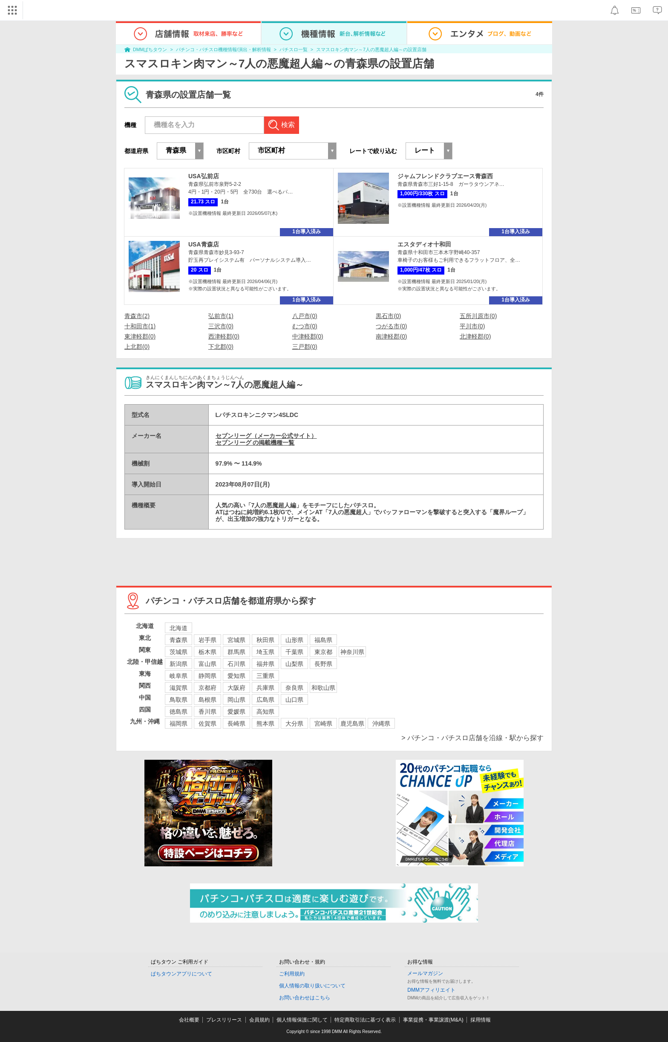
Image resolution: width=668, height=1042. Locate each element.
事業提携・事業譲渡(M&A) (433, 1020)
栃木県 (207, 651)
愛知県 (236, 675)
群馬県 (236, 651)
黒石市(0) (388, 316)
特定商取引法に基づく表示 (365, 1020)
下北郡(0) (220, 347)
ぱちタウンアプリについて (181, 974)
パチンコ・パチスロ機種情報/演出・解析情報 (223, 49)
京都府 (207, 687)
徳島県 (178, 711)
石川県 (236, 663)
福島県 (323, 640)
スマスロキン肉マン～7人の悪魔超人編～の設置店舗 (371, 49)
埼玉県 (265, 651)
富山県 (207, 663)
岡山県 (236, 699)
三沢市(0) (220, 326)
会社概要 (189, 1020)
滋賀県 (178, 687)
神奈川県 (352, 651)
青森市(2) (137, 316)
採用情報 (480, 1020)
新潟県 (178, 663)
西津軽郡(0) (223, 336)
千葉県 (294, 651)
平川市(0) (472, 326)
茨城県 (178, 651)
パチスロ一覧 (293, 49)
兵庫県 (265, 687)
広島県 (265, 699)
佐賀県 (207, 723)
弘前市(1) (220, 316)
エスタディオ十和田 (424, 244)
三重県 (265, 675)
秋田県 (265, 640)
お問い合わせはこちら (304, 998)
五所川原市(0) (478, 316)
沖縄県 (381, 723)
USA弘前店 (203, 176)
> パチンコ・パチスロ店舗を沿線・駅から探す (472, 737)
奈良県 (294, 687)
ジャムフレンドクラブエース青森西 (445, 176)
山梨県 (294, 663)
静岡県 (207, 675)
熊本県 (265, 723)
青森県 (178, 640)
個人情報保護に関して (302, 1020)
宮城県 (236, 640)
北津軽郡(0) (475, 336)
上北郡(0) (137, 347)
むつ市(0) (304, 326)
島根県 (207, 699)
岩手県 (207, 640)
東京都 (323, 651)
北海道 (178, 628)
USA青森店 (203, 244)
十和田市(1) (139, 326)
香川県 (207, 711)
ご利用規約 (292, 974)
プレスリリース (224, 1020)
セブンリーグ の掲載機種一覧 (255, 442)
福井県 (265, 663)
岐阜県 (178, 675)
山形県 (294, 640)
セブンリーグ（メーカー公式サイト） (266, 435)
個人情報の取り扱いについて (312, 986)
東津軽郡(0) (139, 336)
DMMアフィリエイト (431, 990)
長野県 (323, 663)
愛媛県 (236, 711)
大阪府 (236, 687)
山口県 (294, 699)
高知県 (265, 711)
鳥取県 (178, 699)
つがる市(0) (391, 326)
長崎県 (236, 723)
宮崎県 (323, 723)
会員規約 (259, 1020)
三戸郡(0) (304, 347)
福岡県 (178, 723)
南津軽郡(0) (391, 336)
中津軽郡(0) (307, 336)
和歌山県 (323, 687)
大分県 (294, 723)
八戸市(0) (304, 316)
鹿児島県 (352, 723)
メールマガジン (425, 973)
